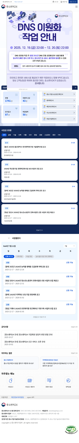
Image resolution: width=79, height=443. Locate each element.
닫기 (56, 89)
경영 (40, 135)
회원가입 (64, 2)
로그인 (56, 2)
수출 (25, 135)
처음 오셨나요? (18, 2)
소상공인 (47, 135)
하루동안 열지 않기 (23, 89)
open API (30, 406)
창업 (35, 135)
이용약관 (4, 406)
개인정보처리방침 (17, 406)
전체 (4, 135)
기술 (14, 135)
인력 (19, 135)
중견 (54, 135)
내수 (30, 135)
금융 (9, 135)
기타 (59, 135)
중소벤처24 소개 (7, 2)
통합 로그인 (73, 2)
